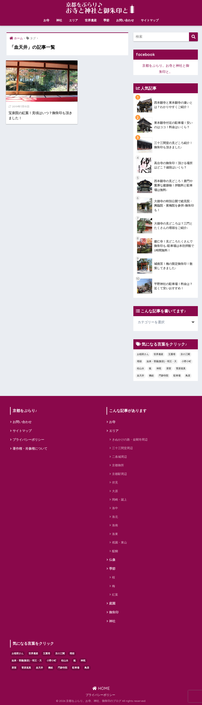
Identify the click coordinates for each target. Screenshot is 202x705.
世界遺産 (91, 20)
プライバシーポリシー (28, 439)
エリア (73, 20)
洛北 (115, 516)
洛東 (115, 534)
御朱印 (114, 612)
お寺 (46, 20)
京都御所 (118, 465)
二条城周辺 (119, 456)
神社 (59, 20)
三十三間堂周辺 (122, 448)
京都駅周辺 (119, 474)
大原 (115, 491)
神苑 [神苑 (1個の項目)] (158, 368)
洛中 (115, 508)
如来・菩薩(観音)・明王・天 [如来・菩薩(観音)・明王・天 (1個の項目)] (162, 361)
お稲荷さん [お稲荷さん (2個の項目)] (143, 354)
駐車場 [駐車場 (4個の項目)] (176, 375)
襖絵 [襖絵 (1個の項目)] (151, 375)
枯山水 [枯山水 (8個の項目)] (140, 368)
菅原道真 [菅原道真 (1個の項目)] (180, 368)
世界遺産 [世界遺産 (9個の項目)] (158, 354)
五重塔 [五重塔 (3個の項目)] (171, 354)
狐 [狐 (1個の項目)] (150, 368)
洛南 (115, 525)
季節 (106, 20)
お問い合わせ (125, 20)
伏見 (115, 482)
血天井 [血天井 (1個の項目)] (140, 375)
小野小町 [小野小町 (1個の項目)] (186, 361)
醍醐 (115, 551)
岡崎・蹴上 (119, 499)
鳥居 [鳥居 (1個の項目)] (187, 375)
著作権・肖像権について (30, 448)
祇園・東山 (119, 542)
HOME (101, 688)
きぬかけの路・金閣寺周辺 (130, 439)
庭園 (112, 603)
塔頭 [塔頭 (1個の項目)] (139, 361)
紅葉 (115, 594)
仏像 (112, 559)
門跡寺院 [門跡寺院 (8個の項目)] (163, 375)
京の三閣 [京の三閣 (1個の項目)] (185, 354)
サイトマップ (150, 20)
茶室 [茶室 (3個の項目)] (168, 368)
